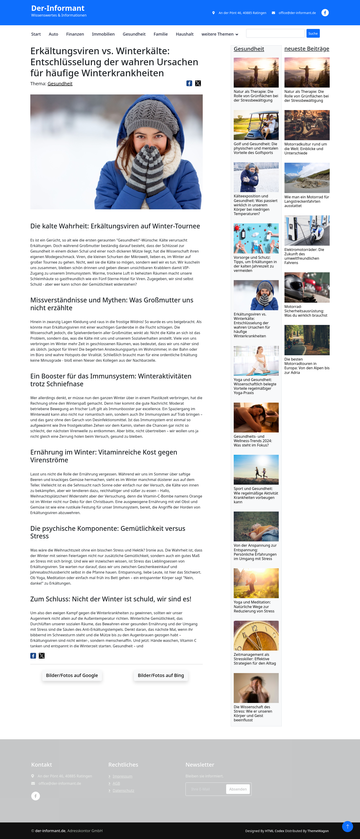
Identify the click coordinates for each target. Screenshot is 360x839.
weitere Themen (218, 34)
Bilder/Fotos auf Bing (161, 675)
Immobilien (103, 34)
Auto (53, 34)
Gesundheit (134, 34)
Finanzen (75, 34)
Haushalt (185, 34)
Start (36, 34)
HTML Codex (274, 831)
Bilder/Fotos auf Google (72, 675)
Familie (161, 34)
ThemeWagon (318, 831)
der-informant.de (50, 830)
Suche (313, 33)
